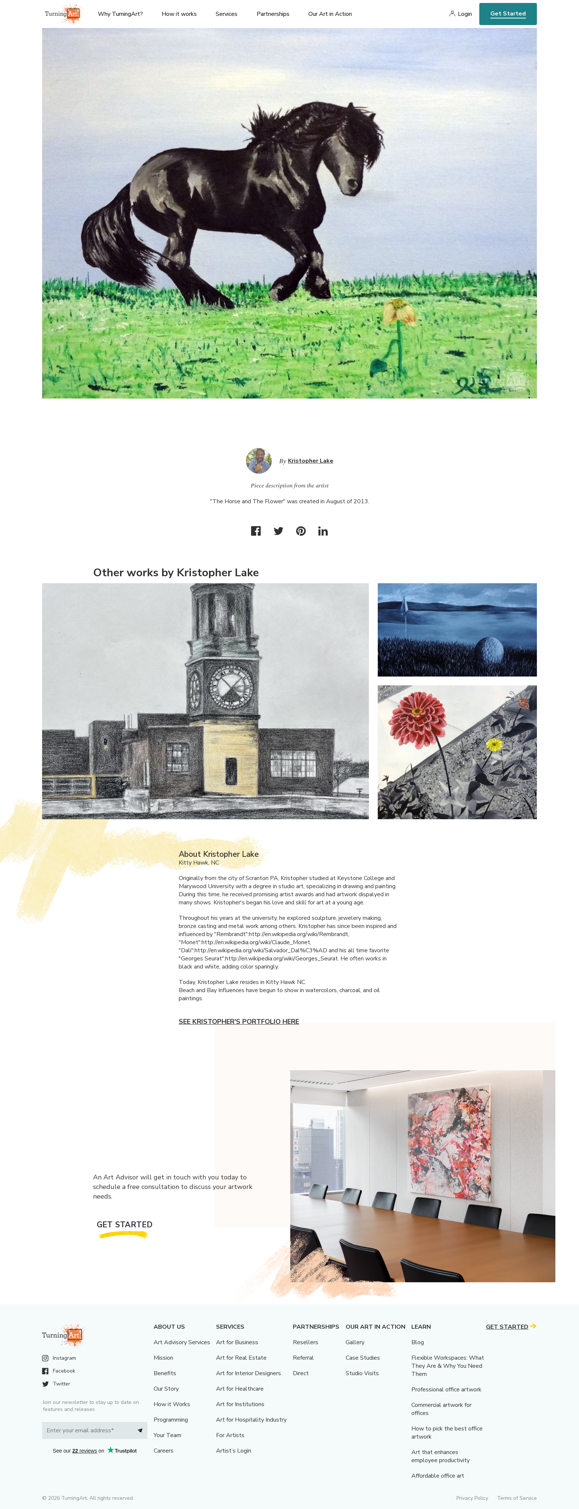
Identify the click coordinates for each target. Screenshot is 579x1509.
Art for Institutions (240, 1404)
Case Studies (363, 1358)
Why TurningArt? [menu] (120, 14)
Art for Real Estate (241, 1358)
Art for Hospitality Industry (251, 1420)
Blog (417, 1342)
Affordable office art (437, 1476)
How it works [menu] (179, 14)
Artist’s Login (233, 1451)
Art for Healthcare (240, 1389)
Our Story (166, 1389)
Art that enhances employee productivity (440, 1456)
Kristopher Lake (310, 461)
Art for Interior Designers (248, 1373)
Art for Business (237, 1342)
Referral (303, 1358)
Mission (163, 1358)
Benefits (165, 1373)
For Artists (230, 1435)
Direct (301, 1373)
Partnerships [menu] (273, 14)
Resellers (305, 1342)
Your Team (167, 1435)
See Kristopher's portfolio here (239, 1021)
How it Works (172, 1404)
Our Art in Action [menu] (330, 14)
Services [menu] (226, 14)
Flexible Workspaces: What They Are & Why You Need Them (447, 1366)
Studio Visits (362, 1373)
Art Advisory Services (182, 1342)
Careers (164, 1451)
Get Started (508, 14)
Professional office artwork (446, 1389)
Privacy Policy (472, 1498)
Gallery (355, 1342)
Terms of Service (517, 1498)
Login (465, 14)
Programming (171, 1420)
